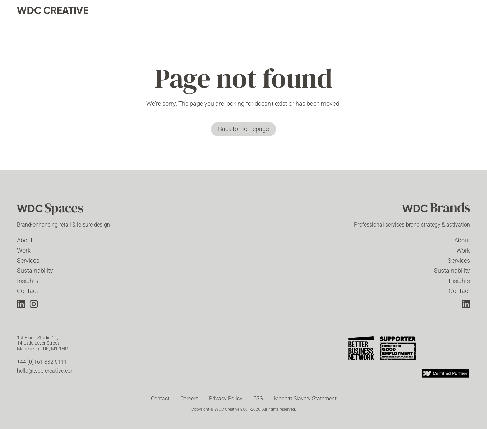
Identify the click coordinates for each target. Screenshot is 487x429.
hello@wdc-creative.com (46, 370)
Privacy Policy (225, 398)
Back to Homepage (243, 129)
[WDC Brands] (436, 209)
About (25, 240)
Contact (27, 290)
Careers (189, 398)
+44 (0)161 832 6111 (42, 362)
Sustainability (35, 270)
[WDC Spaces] (51, 209)
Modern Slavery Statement (305, 398)
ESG (258, 398)
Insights (27, 280)
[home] (52, 10)
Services (28, 260)
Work (24, 250)
